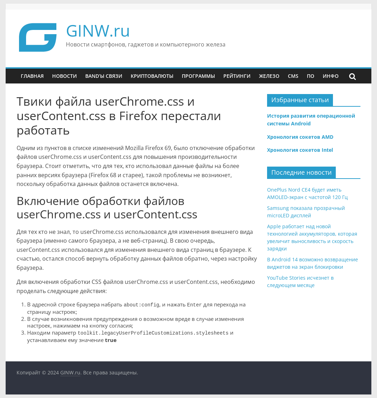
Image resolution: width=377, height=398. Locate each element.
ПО (310, 76)
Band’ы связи (103, 76)
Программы (198, 76)
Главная (32, 76)
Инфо (331, 76)
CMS (293, 76)
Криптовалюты (152, 76)
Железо (269, 76)
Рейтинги (237, 76)
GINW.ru (98, 30)
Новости (64, 76)
